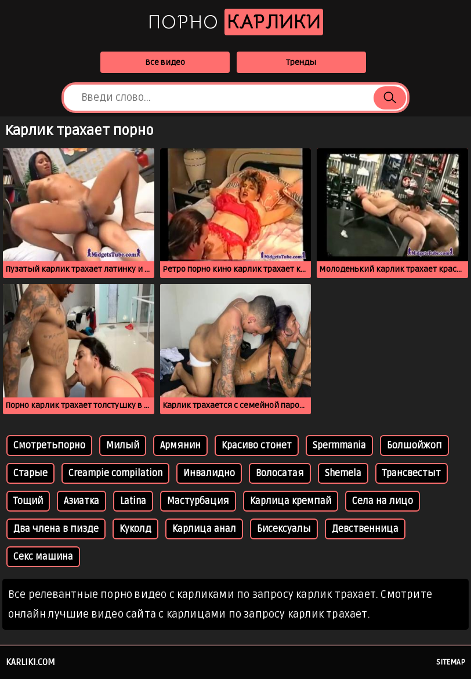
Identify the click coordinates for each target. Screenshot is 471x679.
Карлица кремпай (290, 501)
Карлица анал (204, 529)
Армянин (180, 445)
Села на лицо (382, 501)
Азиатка (81, 501)
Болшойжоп (414, 445)
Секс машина (43, 557)
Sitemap (450, 662)
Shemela (343, 473)
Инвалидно (209, 473)
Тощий (28, 501)
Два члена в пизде (56, 529)
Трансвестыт (411, 473)
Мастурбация (198, 501)
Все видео (165, 62)
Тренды (301, 62)
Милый (122, 445)
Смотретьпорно (49, 445)
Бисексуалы (284, 529)
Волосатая (280, 473)
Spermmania (339, 445)
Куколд (135, 529)
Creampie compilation (115, 473)
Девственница (365, 529)
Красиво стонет (257, 445)
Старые (30, 473)
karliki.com (30, 662)
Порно (235, 22)
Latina (133, 501)
